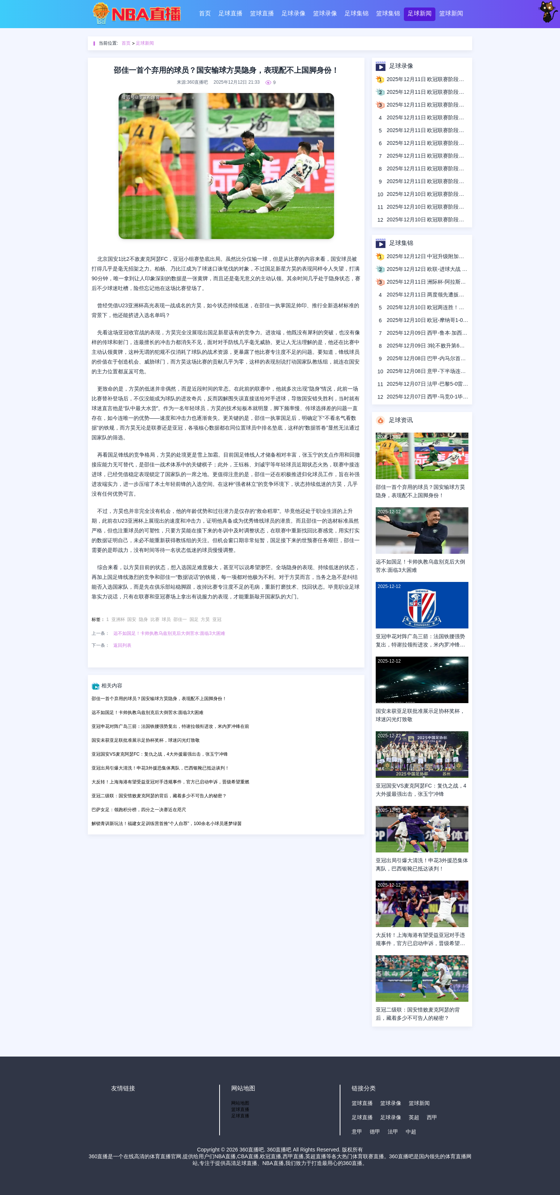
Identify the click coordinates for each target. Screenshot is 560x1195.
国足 (194, 619)
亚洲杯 (118, 619)
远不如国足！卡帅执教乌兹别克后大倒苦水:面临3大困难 (169, 633)
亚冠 (216, 619)
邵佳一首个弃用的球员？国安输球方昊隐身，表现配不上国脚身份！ (159, 698)
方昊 (205, 619)
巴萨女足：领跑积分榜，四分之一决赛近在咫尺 (139, 809)
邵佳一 (180, 619)
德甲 (375, 1132)
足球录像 (294, 13)
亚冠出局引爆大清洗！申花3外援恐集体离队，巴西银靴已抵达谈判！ (160, 768)
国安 (131, 619)
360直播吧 (251, 1150)
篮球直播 (262, 13)
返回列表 (122, 645)
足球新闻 (420, 13)
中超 (411, 1132)
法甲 (393, 1132)
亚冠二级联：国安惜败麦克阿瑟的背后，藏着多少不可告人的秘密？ (159, 795)
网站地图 (240, 1103)
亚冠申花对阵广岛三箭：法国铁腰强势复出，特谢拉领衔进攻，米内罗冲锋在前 (170, 726)
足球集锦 (357, 13)
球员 (166, 619)
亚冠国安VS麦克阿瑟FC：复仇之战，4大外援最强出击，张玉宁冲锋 (160, 754)
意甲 (357, 1132)
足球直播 (230, 13)
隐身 (143, 619)
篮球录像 (325, 13)
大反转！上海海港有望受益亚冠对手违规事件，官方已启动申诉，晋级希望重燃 (170, 782)
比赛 (155, 619)
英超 (414, 1117)
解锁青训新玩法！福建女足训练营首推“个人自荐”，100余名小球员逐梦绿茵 (167, 823)
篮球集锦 (388, 13)
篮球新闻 (451, 13)
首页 (205, 13)
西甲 (432, 1117)
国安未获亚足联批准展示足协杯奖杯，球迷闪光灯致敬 (146, 740)
